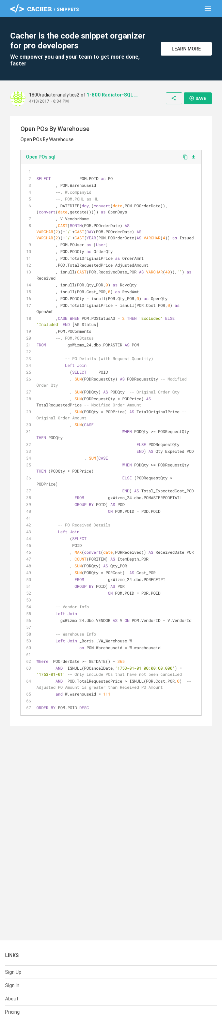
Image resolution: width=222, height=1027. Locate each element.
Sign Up (13, 972)
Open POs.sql (40, 157)
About (11, 999)
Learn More (186, 49)
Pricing (12, 1012)
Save (197, 98)
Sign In (12, 985)
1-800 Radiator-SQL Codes (112, 95)
